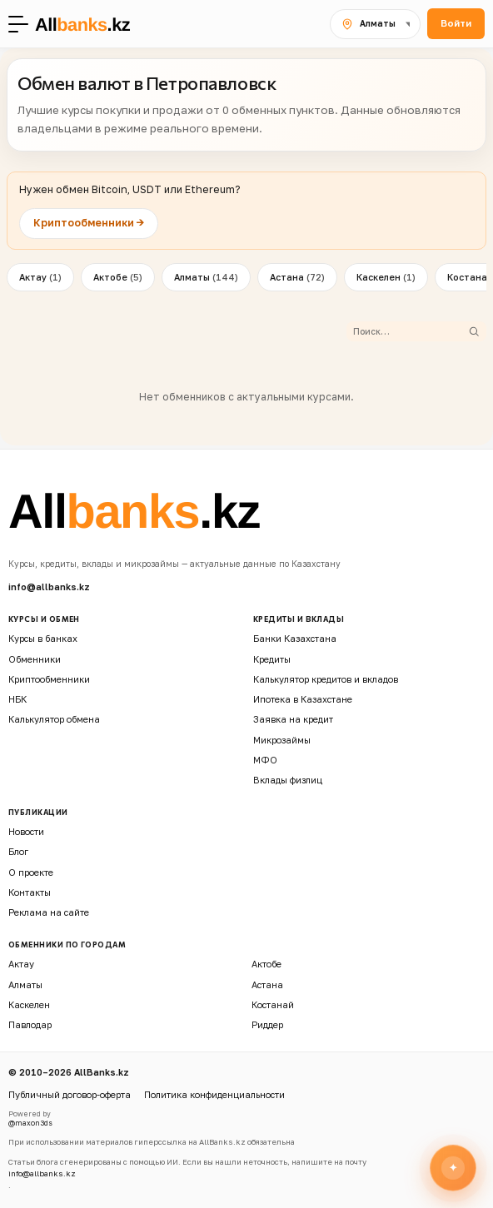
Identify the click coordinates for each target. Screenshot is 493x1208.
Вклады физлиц (287, 779)
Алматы (206, 276)
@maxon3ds (30, 1123)
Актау (40, 276)
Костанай (272, 1004)
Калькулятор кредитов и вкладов (325, 679)
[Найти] (474, 331)
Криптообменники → (88, 222)
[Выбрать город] (375, 24)
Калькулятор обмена (54, 718)
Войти (456, 23)
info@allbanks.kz (49, 586)
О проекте (30, 872)
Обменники (34, 659)
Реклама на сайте (48, 912)
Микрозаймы (282, 739)
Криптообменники (49, 679)
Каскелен (386, 276)
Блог (18, 851)
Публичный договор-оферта (69, 1094)
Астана (297, 276)
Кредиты (272, 659)
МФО (265, 759)
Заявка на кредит (293, 718)
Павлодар (30, 1024)
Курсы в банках (42, 638)
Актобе (117, 276)
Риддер (267, 1024)
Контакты (29, 892)
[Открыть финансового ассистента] (453, 1167)
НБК (17, 698)
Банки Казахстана (294, 638)
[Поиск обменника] (409, 331)
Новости (26, 831)
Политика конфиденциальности (214, 1094)
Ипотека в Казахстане (302, 698)
